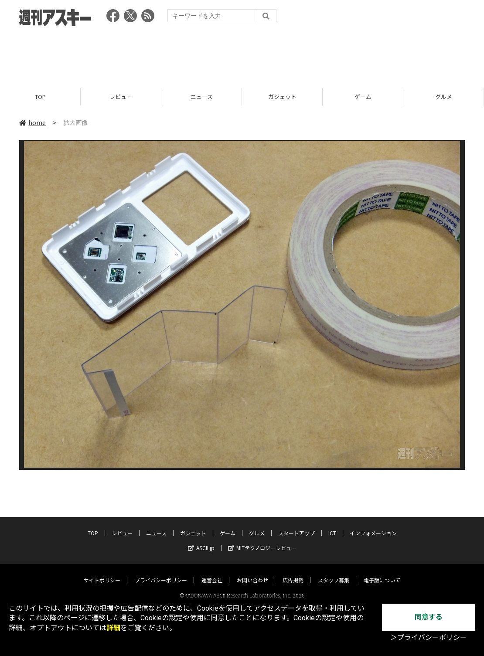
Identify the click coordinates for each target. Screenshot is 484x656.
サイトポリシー (102, 572)
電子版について (382, 572)
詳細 (113, 628)
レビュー (120, 97)
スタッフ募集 (333, 572)
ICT (332, 525)
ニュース (202, 97)
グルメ (443, 97)
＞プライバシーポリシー (428, 637)
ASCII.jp (201, 540)
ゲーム (363, 97)
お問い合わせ (252, 572)
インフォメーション (373, 525)
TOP (40, 97)
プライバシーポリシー (161, 572)
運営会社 (211, 572)
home (32, 123)
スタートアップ (296, 525)
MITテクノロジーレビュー (262, 540)
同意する (429, 617)
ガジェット (282, 97)
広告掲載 (293, 572)
